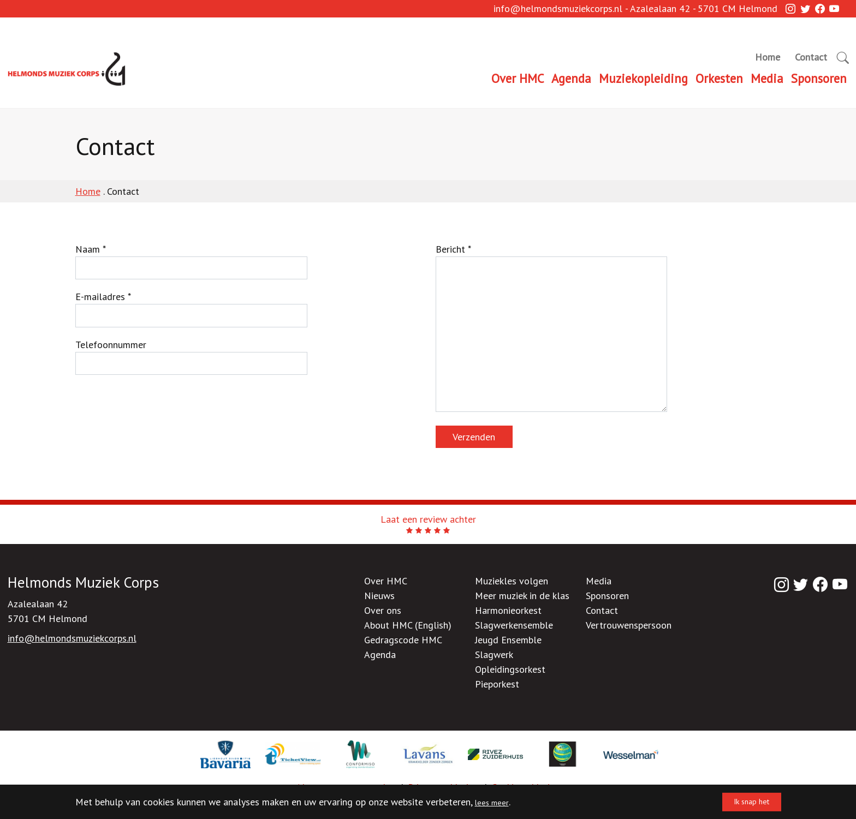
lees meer (495, 802)
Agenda (571, 78)
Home (767, 57)
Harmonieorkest (508, 610)
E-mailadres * (191, 308)
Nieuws (379, 595)
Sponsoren (819, 78)
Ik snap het (742, 802)
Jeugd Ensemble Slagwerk (508, 647)
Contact (811, 57)
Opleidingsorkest (510, 669)
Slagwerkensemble (514, 625)
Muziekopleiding (643, 78)
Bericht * (551, 328)
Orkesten (719, 78)
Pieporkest (497, 684)
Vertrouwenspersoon (628, 625)
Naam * (191, 261)
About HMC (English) (407, 625)
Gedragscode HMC (403, 639)
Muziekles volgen (511, 581)
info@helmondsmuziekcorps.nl (558, 15)
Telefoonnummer (191, 356)
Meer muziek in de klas (522, 595)
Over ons (382, 610)
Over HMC (517, 78)
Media (767, 78)
